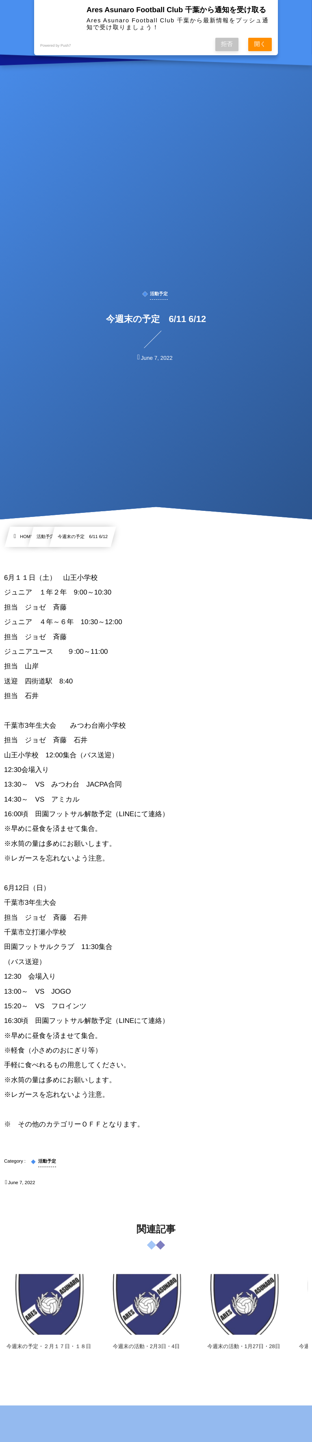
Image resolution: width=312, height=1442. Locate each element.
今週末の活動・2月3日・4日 (146, 1352)
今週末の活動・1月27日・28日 (243, 1352)
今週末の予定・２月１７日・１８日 (48, 1352)
